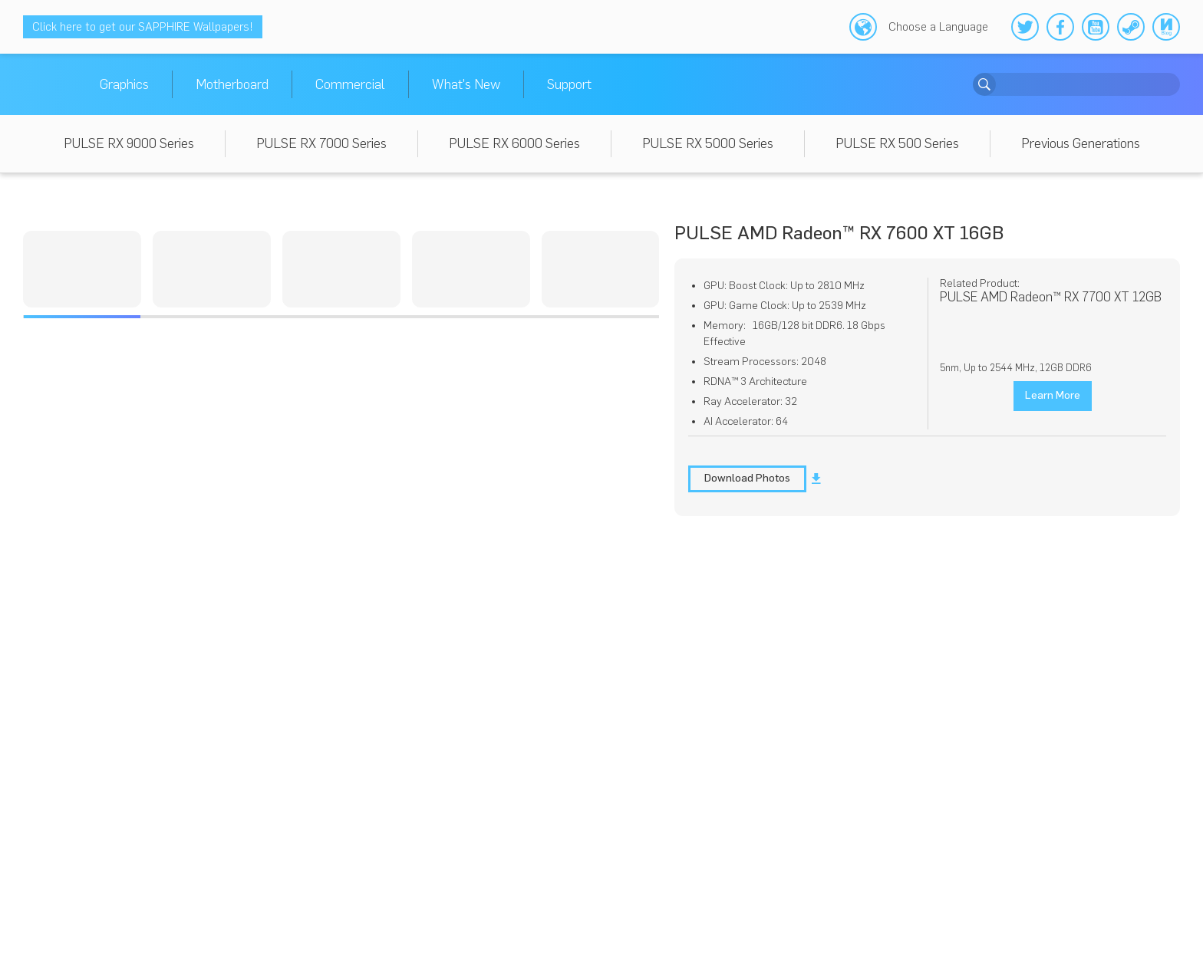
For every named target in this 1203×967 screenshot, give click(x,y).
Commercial (350, 84)
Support (569, 84)
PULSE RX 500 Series (897, 143)
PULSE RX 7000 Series (321, 143)
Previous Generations (1080, 143)
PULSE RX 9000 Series (129, 143)
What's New (466, 84)
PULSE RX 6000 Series (514, 143)
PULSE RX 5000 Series (707, 143)
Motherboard (232, 84)
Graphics (124, 84)
